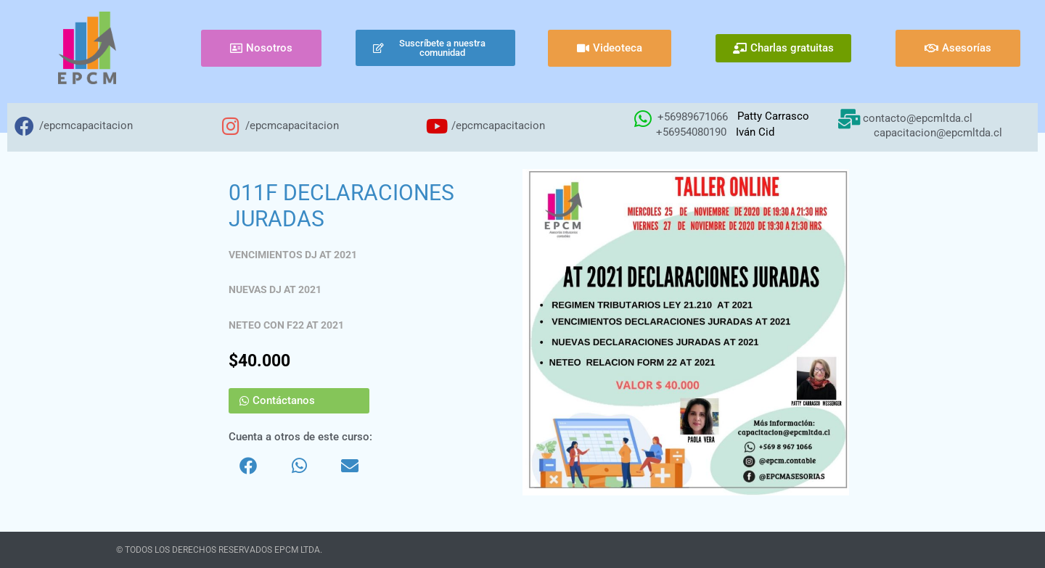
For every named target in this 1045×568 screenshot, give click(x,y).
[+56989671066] (642, 118)
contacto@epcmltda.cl (917, 118)
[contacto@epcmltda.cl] (848, 118)
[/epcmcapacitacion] (24, 126)
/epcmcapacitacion (86, 125)
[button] (248, 465)
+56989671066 (692, 116)
